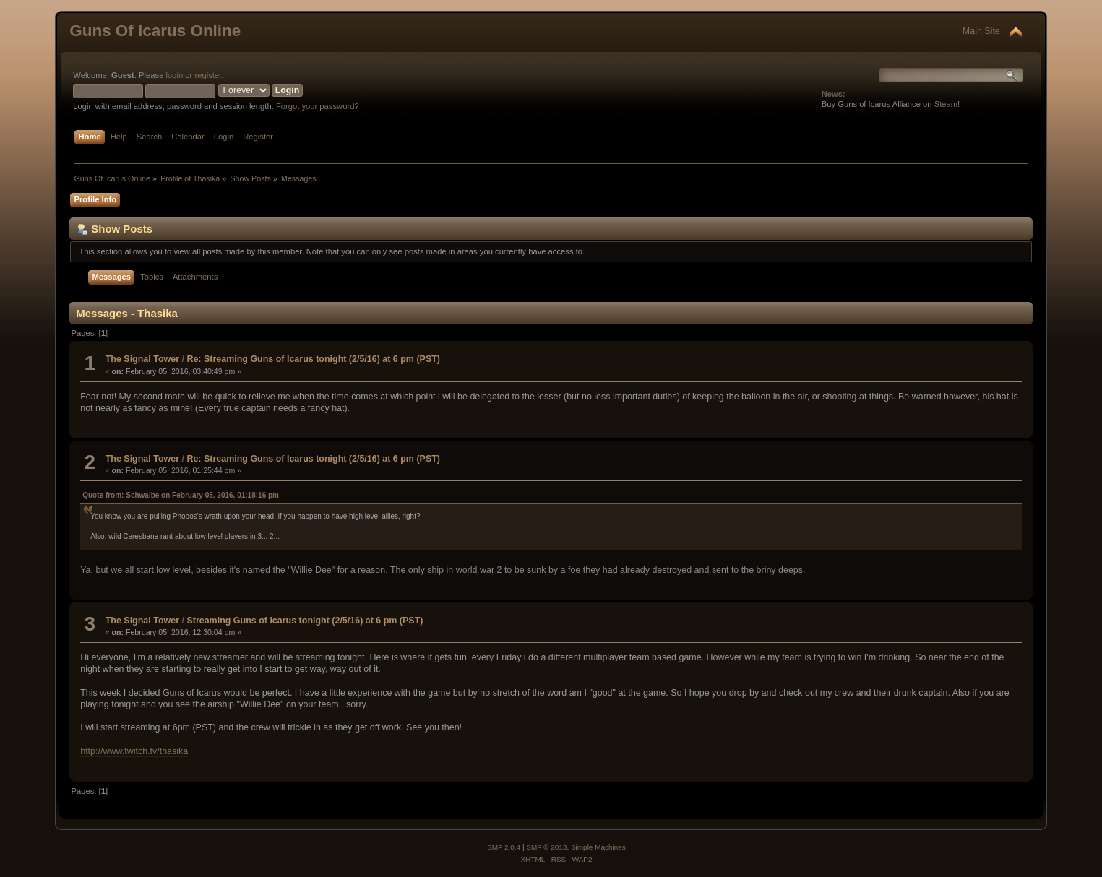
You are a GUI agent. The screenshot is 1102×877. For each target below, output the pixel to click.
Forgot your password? (317, 106)
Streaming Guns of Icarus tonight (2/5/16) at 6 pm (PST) (304, 620)
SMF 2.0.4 (503, 847)
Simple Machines (598, 847)
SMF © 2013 (546, 847)
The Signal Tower (142, 359)
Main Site (981, 31)
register (207, 75)
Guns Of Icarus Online (155, 31)
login (175, 75)
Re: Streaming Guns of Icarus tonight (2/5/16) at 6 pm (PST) (313, 359)
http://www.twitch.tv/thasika (134, 751)
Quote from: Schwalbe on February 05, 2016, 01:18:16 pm (180, 495)
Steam (945, 104)
